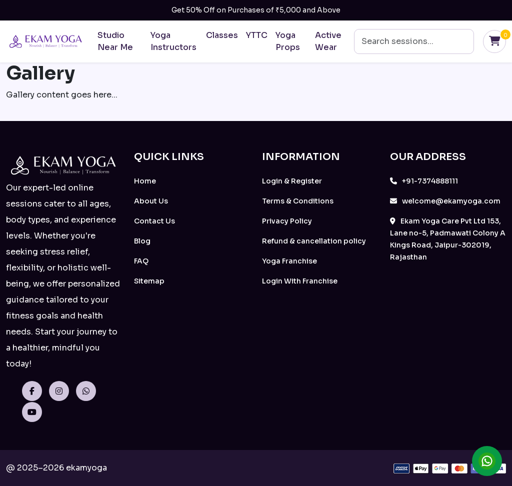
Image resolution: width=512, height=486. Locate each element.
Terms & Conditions (298, 201)
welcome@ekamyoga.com (445, 201)
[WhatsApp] (88, 391)
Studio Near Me (115, 41)
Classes (222, 35)
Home (145, 181)
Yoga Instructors (173, 41)
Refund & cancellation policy (314, 241)
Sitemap (149, 281)
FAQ (141, 261)
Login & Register (292, 181)
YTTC (257, 35)
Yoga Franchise (289, 261)
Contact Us (154, 221)
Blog (142, 241)
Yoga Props (288, 41)
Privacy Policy (287, 221)
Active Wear (328, 41)
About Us (151, 201)
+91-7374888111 (424, 181)
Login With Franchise (300, 281)
